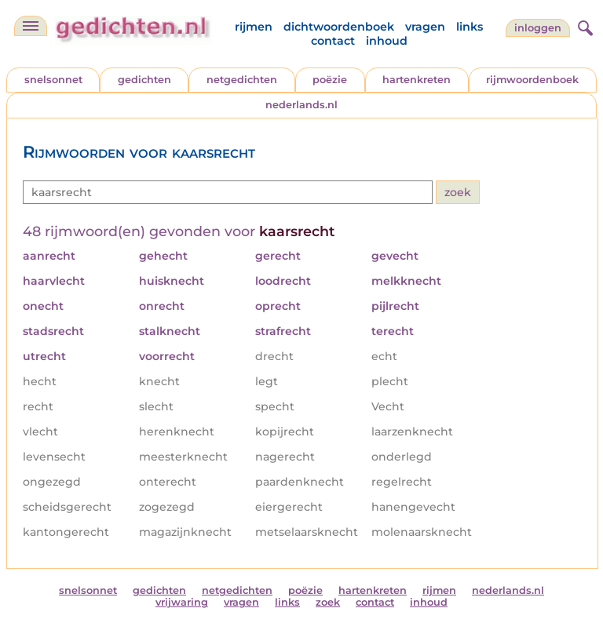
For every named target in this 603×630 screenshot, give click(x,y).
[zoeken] (583, 26)
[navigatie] (30, 26)
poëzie (329, 80)
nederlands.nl (301, 105)
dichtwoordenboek (338, 27)
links (469, 27)
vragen (425, 27)
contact (333, 41)
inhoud (386, 41)
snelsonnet (53, 80)
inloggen (537, 28)
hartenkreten (416, 80)
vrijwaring (181, 602)
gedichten (144, 80)
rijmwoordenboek (532, 80)
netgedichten (241, 80)
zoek (328, 602)
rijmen (253, 27)
